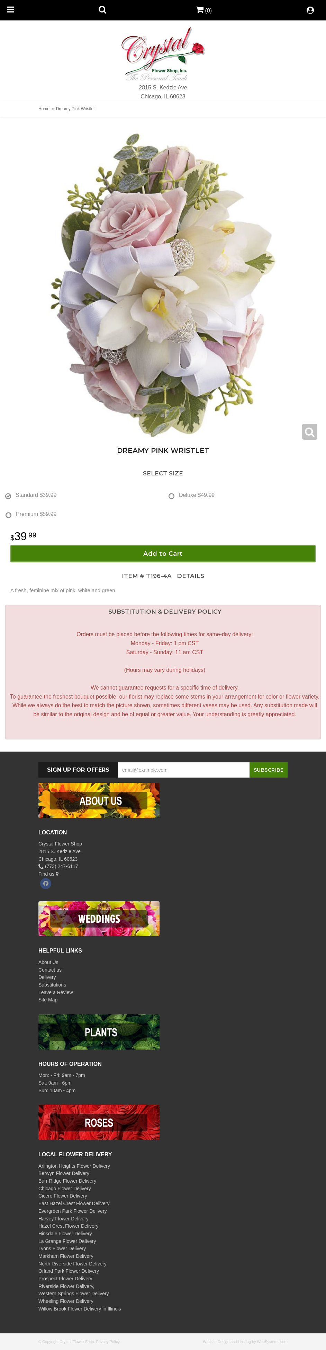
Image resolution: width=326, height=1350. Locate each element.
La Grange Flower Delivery (67, 1241)
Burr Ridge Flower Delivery (67, 1181)
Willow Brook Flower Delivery (69, 1309)
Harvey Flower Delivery (63, 1218)
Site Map (47, 999)
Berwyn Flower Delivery (63, 1173)
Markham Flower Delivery (65, 1256)
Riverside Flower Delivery (65, 1286)
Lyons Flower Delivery (62, 1248)
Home (43, 108)
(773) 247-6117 (58, 866)
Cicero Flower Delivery (62, 1196)
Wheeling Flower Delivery (65, 1301)
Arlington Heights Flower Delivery (74, 1166)
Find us (48, 874)
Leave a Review (55, 992)
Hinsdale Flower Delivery (65, 1233)
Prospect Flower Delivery (65, 1278)
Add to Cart (163, 554)
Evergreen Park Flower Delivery (72, 1211)
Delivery (47, 977)
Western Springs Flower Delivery (73, 1293)
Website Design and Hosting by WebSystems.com (245, 1342)
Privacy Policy (107, 1342)
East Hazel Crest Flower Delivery (73, 1203)
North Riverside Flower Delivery (72, 1263)
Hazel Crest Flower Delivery (68, 1226)
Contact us (50, 970)
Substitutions (52, 985)
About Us (48, 962)
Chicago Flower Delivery (64, 1188)
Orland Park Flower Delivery (68, 1271)
